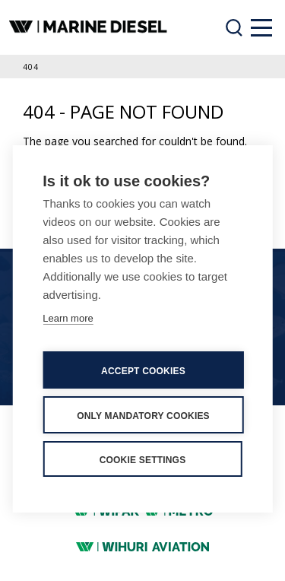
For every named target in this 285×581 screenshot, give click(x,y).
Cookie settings (143, 460)
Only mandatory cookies (143, 416)
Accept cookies (143, 371)
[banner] (89, 27)
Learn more (68, 318)
